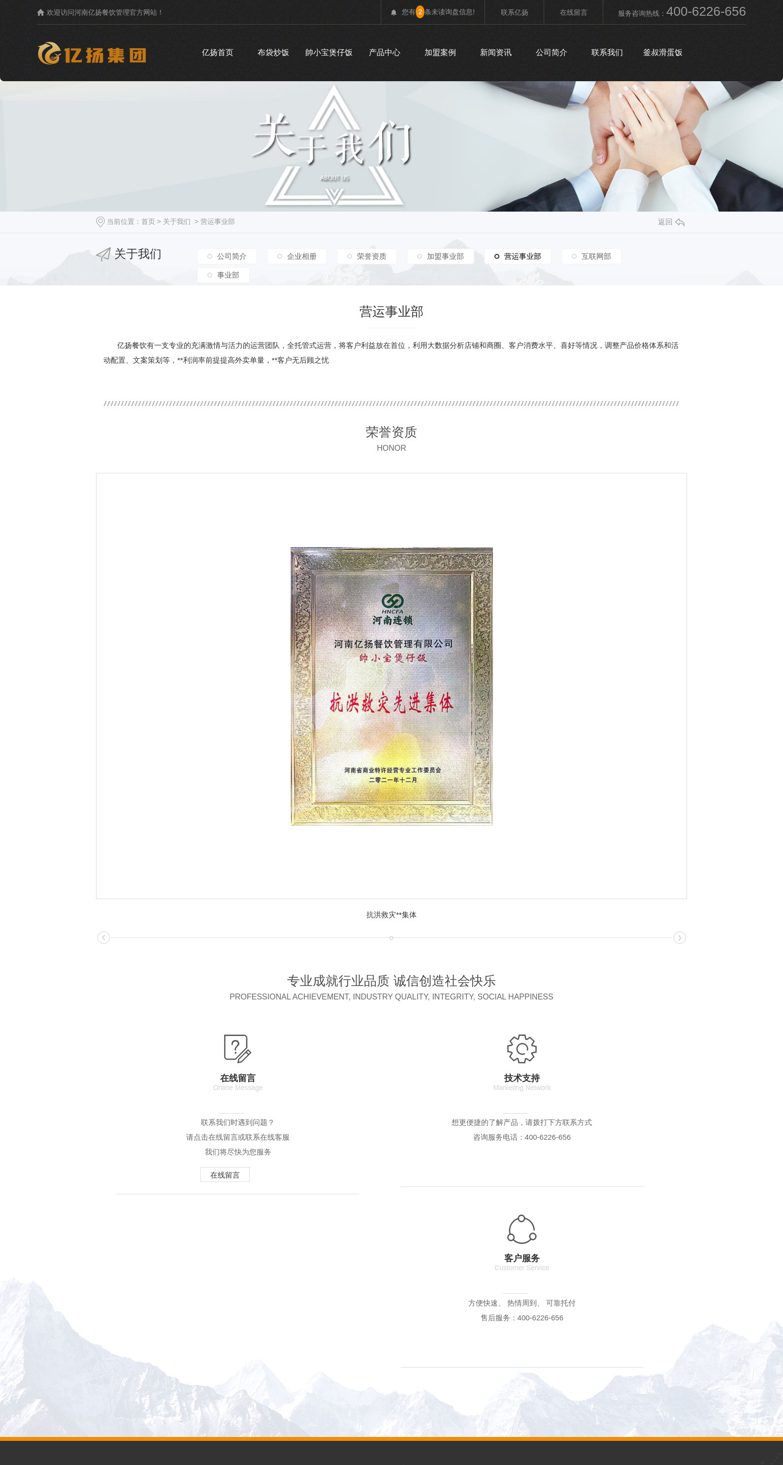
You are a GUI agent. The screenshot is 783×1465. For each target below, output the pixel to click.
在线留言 (573, 12)
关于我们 (177, 221)
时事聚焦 (667, 1299)
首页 (148, 221)
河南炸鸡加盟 (608, 1320)
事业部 (228, 272)
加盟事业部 (445, 255)
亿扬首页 (217, 52)
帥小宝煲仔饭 (329, 52)
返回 (671, 222)
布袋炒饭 (273, 52)
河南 (393, 1427)
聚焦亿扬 (472, 1299)
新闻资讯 (496, 52)
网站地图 (299, 1427)
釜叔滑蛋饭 (663, 52)
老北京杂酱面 (338, 1320)
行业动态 (537, 1299)
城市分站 (362, 1427)
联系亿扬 (514, 12)
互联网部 (596, 255)
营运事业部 (217, 221)
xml (337, 1427)
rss (321, 1427)
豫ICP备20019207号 (471, 1406)
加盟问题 (602, 1299)
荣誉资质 (372, 255)
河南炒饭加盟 (543, 1320)
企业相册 (302, 255)
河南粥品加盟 (478, 1320)
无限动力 (557, 1406)
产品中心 (384, 52)
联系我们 (607, 52)
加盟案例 (440, 52)
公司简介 (551, 52)
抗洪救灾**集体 (391, 914)
